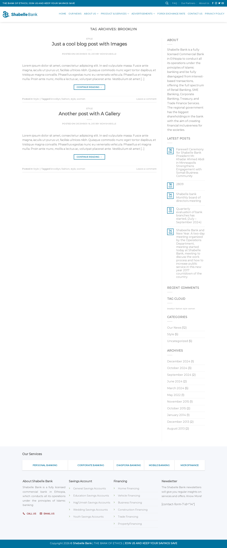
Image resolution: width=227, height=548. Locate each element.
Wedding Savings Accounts (90, 509)
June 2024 (174, 381)
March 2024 (175, 388)
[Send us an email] (223, 3)
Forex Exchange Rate (171, 13)
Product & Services (115, 13)
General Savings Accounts (89, 488)
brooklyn (56, 99)
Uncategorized (177, 341)
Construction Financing (133, 509)
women (81, 99)
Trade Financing (128, 516)
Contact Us (195, 13)
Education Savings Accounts (91, 495)
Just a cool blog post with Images (89, 44)
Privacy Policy (214, 13)
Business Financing (130, 502)
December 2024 (178, 361)
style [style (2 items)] (185, 309)
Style (89, 39)
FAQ (174, 3)
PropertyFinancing (130, 523)
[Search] (167, 3)
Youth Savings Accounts (88, 516)
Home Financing (128, 488)
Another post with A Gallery (89, 113)
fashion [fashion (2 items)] (179, 309)
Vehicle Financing (129, 495)
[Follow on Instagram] (216, 3)
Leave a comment (146, 99)
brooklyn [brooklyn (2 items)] (171, 309)
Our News (75, 13)
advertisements (143, 13)
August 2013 (176, 428)
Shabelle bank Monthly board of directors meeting (188, 197)
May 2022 (174, 395)
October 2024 (177, 368)
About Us (204, 3)
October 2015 (176, 408)
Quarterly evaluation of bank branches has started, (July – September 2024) (189, 215)
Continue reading (89, 87)
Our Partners (188, 3)
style (73, 99)
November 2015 (178, 401)
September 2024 (179, 374)
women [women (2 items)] (191, 309)
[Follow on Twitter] (219, 3)
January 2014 (176, 415)
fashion (66, 99)
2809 (180, 184)
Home (62, 13)
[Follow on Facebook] (213, 3)
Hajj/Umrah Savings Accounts (91, 502)
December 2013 (178, 421)
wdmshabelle (108, 54)
